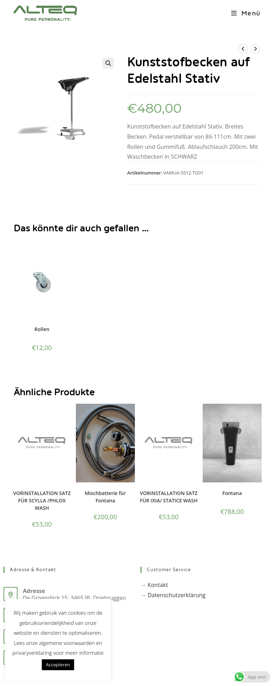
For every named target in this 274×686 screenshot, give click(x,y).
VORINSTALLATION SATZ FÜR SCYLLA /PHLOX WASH (42, 500)
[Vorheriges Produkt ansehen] (243, 49)
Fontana (232, 493)
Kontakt (158, 585)
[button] (108, 63)
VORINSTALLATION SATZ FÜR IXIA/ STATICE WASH (168, 497)
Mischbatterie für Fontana (105, 497)
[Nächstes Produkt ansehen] (255, 49)
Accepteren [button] (58, 664)
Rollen (41, 329)
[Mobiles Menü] (243, 13)
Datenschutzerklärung (176, 595)
